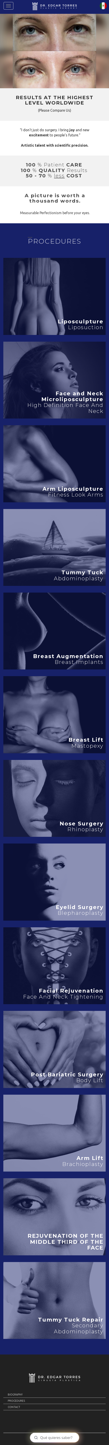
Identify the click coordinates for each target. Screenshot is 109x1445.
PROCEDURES (16, 1400)
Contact (14, 1407)
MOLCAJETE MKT (69, 1439)
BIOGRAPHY (15, 1394)
